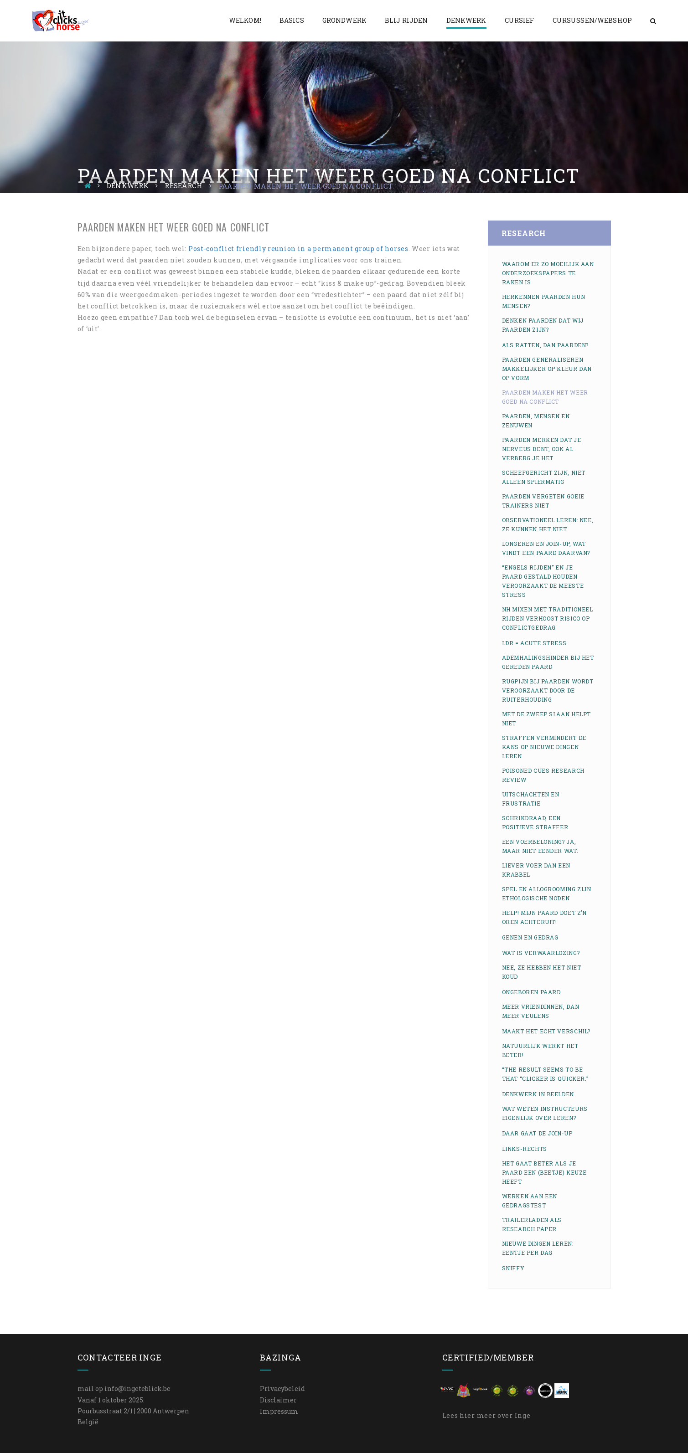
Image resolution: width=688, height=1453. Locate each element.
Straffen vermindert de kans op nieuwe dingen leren (544, 747)
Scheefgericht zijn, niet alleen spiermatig (543, 477)
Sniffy (513, 1268)
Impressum (279, 1411)
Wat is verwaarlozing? (541, 952)
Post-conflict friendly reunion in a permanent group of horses (298, 248)
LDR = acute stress (534, 643)
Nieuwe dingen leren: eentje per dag (538, 1248)
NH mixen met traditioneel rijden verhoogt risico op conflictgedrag (547, 618)
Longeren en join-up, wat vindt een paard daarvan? (546, 548)
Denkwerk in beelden (538, 1094)
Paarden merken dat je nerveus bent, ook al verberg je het (541, 449)
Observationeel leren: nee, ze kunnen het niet (548, 524)
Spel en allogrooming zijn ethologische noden (546, 893)
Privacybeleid (282, 1388)
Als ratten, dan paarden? (545, 345)
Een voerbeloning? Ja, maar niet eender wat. (540, 846)
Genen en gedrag (530, 937)
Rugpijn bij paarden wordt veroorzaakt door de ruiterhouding (548, 690)
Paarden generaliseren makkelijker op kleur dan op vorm (547, 368)
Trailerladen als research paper (532, 1224)
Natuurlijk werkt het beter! (540, 1050)
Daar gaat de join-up (537, 1133)
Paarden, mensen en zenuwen (536, 420)
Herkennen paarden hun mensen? (543, 301)
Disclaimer (278, 1400)
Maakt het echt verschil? (546, 1031)
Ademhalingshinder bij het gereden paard (548, 662)
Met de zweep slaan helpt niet (546, 718)
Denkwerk (128, 185)
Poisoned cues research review (543, 775)
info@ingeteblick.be (137, 1388)
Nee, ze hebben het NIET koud (541, 972)
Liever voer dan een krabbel (536, 870)
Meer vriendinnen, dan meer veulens (540, 1011)
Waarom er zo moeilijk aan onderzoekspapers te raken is (548, 273)
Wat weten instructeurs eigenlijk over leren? (545, 1113)
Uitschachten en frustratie (530, 799)
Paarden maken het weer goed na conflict (545, 397)
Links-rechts (524, 1148)
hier (467, 1415)
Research (183, 185)
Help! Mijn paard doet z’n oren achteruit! (544, 917)
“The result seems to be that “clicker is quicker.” (545, 1074)
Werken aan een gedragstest (529, 1200)
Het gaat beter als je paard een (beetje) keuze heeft (544, 1172)
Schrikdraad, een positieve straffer (535, 822)
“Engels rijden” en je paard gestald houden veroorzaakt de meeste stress (543, 581)
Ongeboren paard (531, 992)
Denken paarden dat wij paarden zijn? (543, 325)
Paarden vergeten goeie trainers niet (543, 501)
